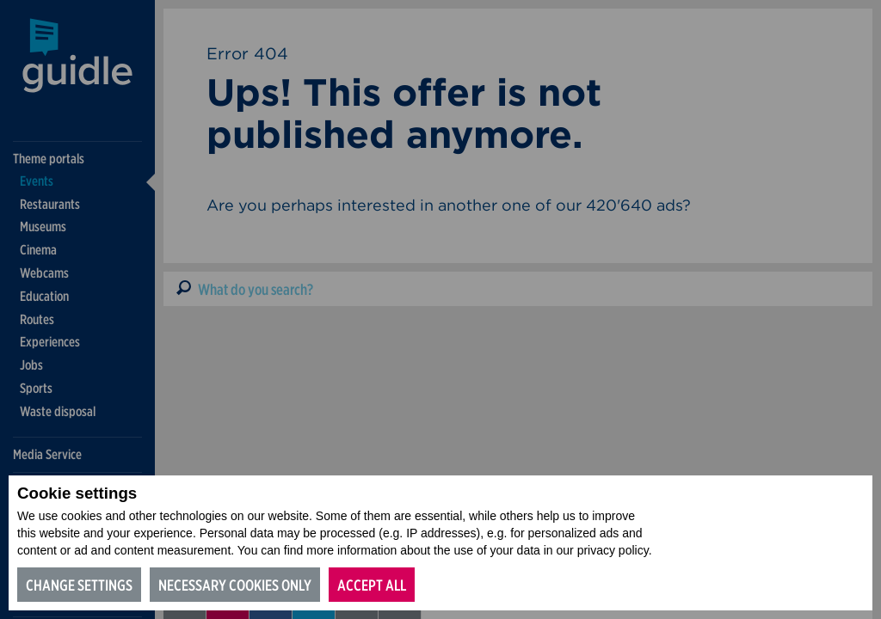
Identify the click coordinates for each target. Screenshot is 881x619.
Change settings (79, 585)
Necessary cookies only (234, 585)
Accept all (371, 585)
